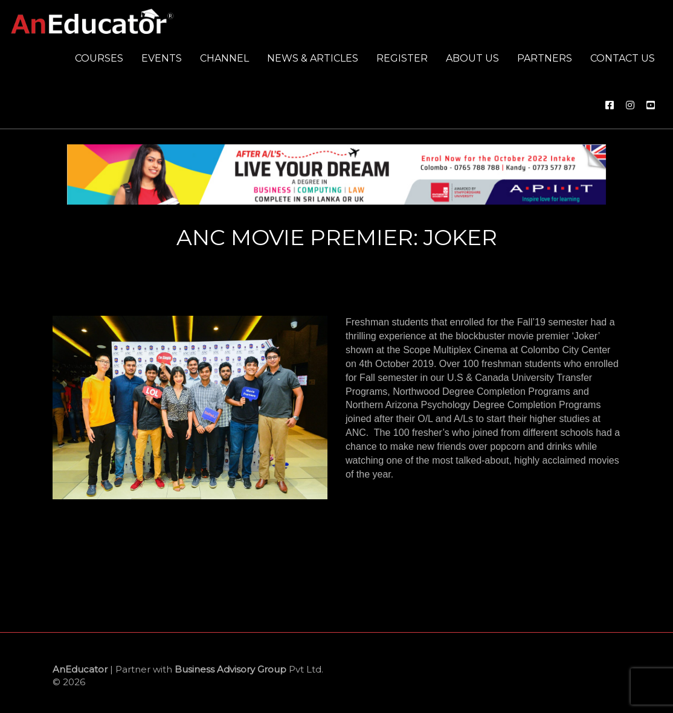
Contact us (622, 58)
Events (161, 58)
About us (472, 58)
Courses (99, 58)
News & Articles (312, 58)
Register (402, 58)
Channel (224, 58)
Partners (544, 58)
